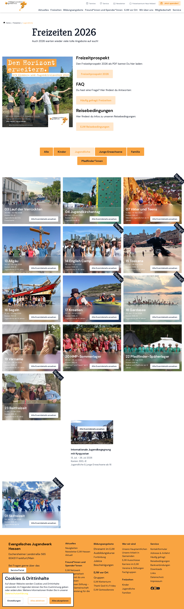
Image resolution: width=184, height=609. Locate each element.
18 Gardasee (136, 310)
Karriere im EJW (130, 564)
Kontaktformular (158, 549)
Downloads (156, 569)
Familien (126, 593)
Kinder (62, 152)
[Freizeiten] (17, 23)
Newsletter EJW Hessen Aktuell (77, 554)
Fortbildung (100, 557)
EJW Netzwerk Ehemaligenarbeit (74, 573)
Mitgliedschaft (160, 9)
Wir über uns (142, 9)
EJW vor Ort (124, 9)
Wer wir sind (129, 544)
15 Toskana (134, 261)
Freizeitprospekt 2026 (95, 74)
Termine (92, 3)
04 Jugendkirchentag (82, 212)
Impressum (156, 582)
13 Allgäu (11, 261)
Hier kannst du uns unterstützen (75, 580)
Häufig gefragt (157, 557)
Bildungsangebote (64, 9)
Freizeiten (44, 9)
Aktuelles (30, 9)
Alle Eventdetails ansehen (43, 219)
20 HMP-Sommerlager (83, 356)
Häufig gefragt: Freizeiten (95, 100)
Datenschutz (157, 577)
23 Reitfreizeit (16, 408)
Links (153, 573)
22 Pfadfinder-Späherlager (147, 356)
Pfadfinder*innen (92, 161)
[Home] (8, 23)
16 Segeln (12, 310)
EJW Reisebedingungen (94, 126)
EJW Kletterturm (102, 582)
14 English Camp (78, 261)
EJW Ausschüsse (131, 560)
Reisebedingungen (160, 561)
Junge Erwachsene (110, 152)
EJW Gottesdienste (104, 590)
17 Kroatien (74, 310)
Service (106, 3)
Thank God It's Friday (105, 586)
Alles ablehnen (37, 600)
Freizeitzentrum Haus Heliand (143, 3)
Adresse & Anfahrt (160, 553)
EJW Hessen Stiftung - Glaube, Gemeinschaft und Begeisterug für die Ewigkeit (77, 590)
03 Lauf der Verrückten (23, 209)
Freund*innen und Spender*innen (75, 564)
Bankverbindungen (160, 565)
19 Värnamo (14, 359)
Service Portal (17, 571)
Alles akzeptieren (60, 600)
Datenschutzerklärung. (16, 593)
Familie (135, 152)
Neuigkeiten (71, 546)
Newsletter (120, 3)
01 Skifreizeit (15, 516)
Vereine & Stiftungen (133, 568)
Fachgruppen (129, 572)
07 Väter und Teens (141, 209)
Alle (46, 152)
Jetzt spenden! (171, 3)
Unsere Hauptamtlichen (134, 549)
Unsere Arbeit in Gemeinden (130, 555)
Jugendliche (82, 152)
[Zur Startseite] (16, 6)
